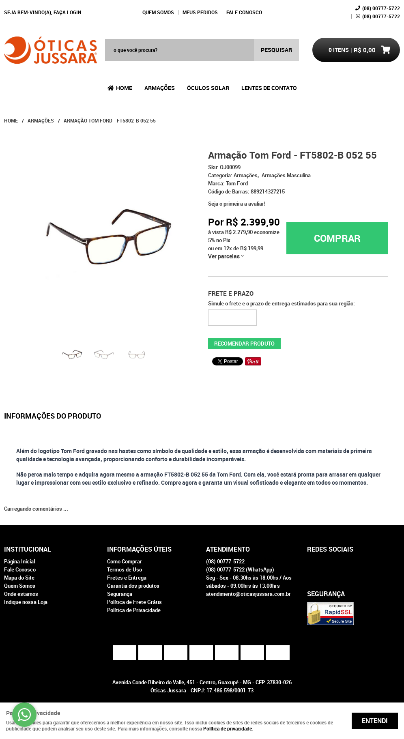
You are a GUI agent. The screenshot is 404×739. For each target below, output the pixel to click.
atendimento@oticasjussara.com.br (248, 593)
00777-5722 (381, 8)
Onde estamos (21, 593)
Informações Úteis (139, 549)
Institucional (27, 549)
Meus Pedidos (200, 12)
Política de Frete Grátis (134, 602)
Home (124, 88)
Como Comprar (124, 561)
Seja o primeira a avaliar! (237, 203)
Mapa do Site (19, 577)
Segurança (119, 593)
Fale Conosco (244, 12)
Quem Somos (158, 12)
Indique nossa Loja (25, 602)
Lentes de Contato (269, 88)
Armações (159, 88)
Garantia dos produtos (133, 585)
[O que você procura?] (276, 50)
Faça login (68, 12)
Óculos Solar (208, 88)
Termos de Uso (124, 569)
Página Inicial (19, 561)
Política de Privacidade (134, 610)
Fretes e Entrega (126, 577)
